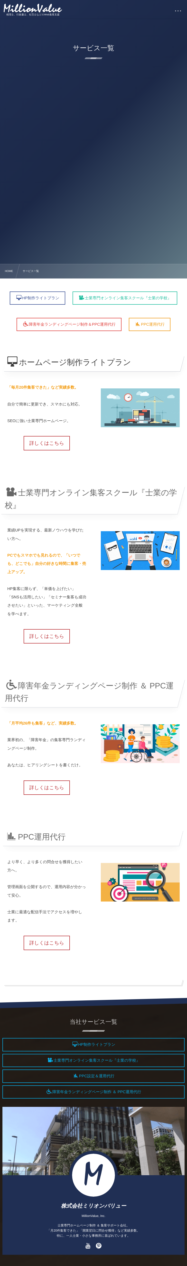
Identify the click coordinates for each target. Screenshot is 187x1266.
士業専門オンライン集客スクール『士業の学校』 (128, 298)
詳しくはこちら (46, 443)
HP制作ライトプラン (40, 298)
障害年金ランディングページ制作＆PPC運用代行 (72, 324)
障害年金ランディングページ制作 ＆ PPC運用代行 (96, 1092)
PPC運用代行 (153, 324)
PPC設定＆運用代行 (96, 1076)
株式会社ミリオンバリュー (93, 1206)
